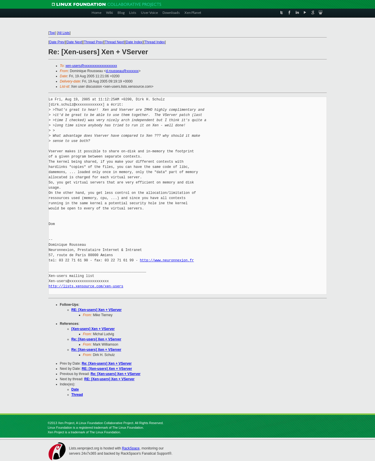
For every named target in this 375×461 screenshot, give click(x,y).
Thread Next (114, 42)
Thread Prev (93, 42)
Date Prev (57, 42)
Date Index (134, 42)
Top (52, 33)
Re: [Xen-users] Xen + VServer (96, 339)
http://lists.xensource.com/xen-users (86, 286)
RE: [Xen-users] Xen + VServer (96, 310)
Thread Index (154, 42)
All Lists (63, 33)
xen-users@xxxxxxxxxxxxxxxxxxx (91, 66)
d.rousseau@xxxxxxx (122, 71)
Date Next (74, 42)
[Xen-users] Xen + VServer (93, 329)
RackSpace (131, 448)
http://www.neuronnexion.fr (167, 260)
